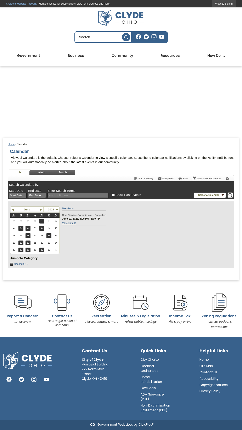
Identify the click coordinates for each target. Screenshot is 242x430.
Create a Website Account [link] (21, 3)
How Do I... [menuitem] (216, 55)
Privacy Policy (209, 391)
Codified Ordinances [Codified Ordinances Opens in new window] (149, 368)
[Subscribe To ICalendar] (206, 178)
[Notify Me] (165, 178)
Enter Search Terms (61, 190)
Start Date (16, 190)
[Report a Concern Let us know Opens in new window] (22, 306)
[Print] (183, 178)
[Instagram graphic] (154, 36)
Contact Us (208, 372)
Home (11, 144)
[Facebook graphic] (138, 36)
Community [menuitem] (122, 55)
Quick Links (153, 351)
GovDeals (148, 388)
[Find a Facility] (143, 178)
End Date (34, 190)
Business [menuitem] (76, 55)
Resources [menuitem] (170, 55)
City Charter (150, 359)
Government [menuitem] (28, 55)
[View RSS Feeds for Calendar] (227, 178)
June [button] (27, 209)
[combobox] (17, 195)
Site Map (206, 366)
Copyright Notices (213, 385)
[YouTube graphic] (161, 36)
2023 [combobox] (51, 209)
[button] (126, 37)
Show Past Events (128, 195)
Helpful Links (213, 351)
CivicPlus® (146, 425)
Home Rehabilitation (151, 379)
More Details (69, 223)
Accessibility (209, 378)
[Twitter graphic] (146, 36)
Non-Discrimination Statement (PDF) (155, 407)
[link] (224, 3)
